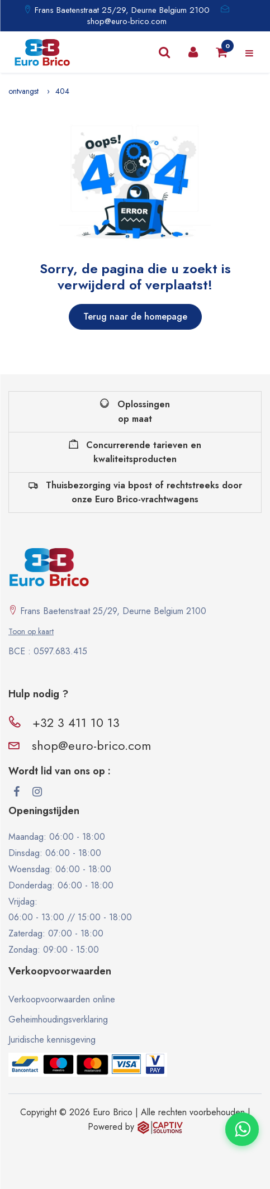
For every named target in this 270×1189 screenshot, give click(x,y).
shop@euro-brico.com (127, 21)
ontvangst (23, 91)
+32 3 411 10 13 (76, 722)
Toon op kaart (31, 631)
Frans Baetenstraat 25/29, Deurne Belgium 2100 (121, 10)
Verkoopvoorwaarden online (61, 999)
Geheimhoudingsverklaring (58, 1019)
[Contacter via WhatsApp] (242, 1129)
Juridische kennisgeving (52, 1039)
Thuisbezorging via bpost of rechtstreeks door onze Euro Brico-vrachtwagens (135, 492)
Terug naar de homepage (135, 316)
